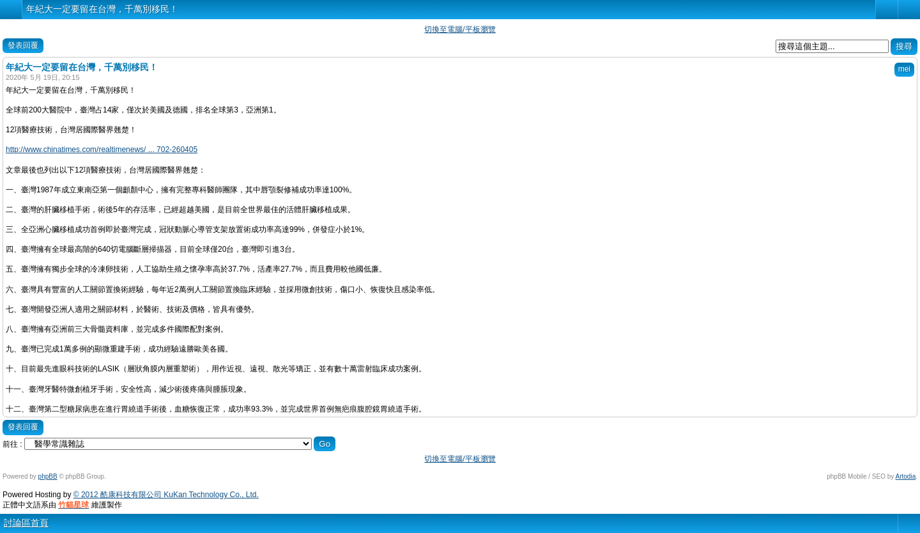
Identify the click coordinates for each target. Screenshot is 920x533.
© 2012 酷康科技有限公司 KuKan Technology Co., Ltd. (166, 494)
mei (904, 69)
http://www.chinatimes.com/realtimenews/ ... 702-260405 (101, 149)
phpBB (47, 476)
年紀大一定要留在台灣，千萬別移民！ (102, 9)
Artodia (906, 476)
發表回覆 (23, 45)
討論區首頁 (26, 523)
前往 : (12, 444)
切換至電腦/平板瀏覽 (459, 29)
